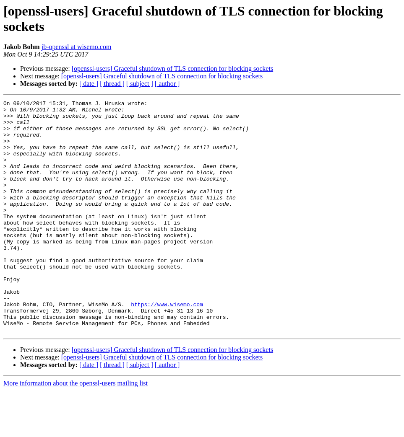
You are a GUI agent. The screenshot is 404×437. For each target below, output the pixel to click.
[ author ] (167, 83)
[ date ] (88, 83)
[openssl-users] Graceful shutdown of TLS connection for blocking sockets (172, 68)
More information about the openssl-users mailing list (75, 429)
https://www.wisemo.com (167, 345)
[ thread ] (112, 83)
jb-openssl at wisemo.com (77, 46)
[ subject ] (139, 83)
